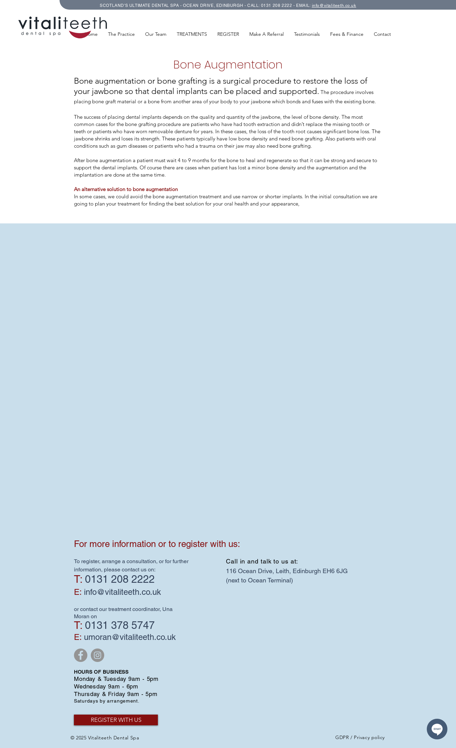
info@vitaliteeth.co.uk (334, 5)
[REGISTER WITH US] (116, 720)
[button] (192, 34)
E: (78, 637)
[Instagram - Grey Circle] (97, 655)
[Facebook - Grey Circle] (80, 655)
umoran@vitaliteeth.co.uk (130, 637)
